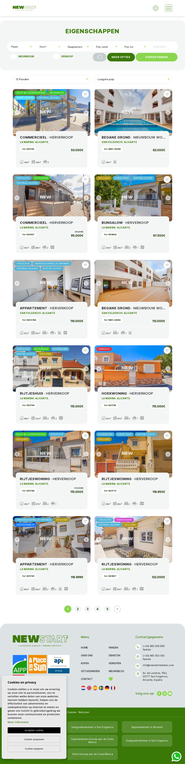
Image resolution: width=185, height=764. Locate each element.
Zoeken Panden (156, 57)
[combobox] (21, 46)
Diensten (114, 655)
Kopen (85, 663)
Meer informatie (18, 722)
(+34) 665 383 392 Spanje (154, 657)
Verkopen (115, 663)
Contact (87, 678)
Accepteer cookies (34, 730)
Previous (16, 112)
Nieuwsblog (116, 671)
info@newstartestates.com (158, 665)
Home (84, 647)
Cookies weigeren (34, 748)
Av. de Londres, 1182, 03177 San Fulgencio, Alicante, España (155, 676)
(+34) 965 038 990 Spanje (154, 648)
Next (87, 112)
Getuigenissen (90, 671)
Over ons (87, 655)
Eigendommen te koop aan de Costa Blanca (92, 740)
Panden (113, 647)
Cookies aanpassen (34, 739)
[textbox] (22, 47)
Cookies (71, 712)
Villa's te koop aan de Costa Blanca (92, 754)
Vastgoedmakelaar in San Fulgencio (92, 727)
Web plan (83, 712)
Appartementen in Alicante (147, 727)
